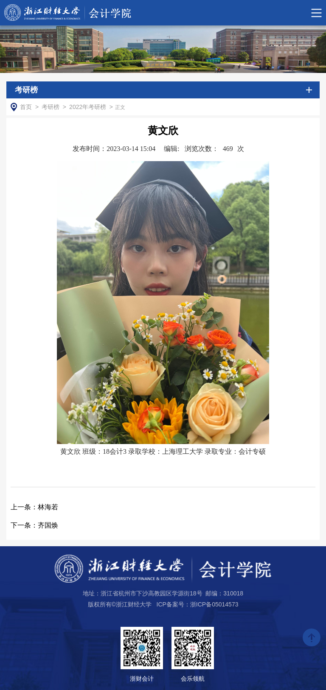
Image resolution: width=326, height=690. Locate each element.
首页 (26, 106)
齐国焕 (34, 525)
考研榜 (50, 106)
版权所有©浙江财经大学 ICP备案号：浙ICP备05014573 (163, 604)
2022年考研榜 (87, 106)
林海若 (34, 507)
